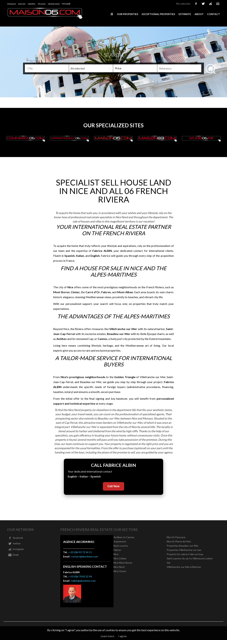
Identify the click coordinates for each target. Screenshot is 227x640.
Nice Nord (119, 566)
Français (11, 4)
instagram (210, 4)
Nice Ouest (120, 571)
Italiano (42, 4)
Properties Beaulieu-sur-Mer (182, 545)
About (199, 14)
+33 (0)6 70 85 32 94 (80, 576)
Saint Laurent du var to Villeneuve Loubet (190, 558)
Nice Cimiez (120, 558)
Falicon (117, 549)
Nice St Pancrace (176, 537)
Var (168, 562)
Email (218, 4)
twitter (203, 4)
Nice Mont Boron (123, 562)
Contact (213, 14)
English (22, 4)
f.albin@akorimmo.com (83, 580)
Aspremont (120, 541)
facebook (196, 4)
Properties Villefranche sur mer (184, 549)
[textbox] (52, 68)
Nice (116, 554)
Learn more (107, 636)
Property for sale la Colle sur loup (185, 554)
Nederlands (54, 4)
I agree (122, 636)
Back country (121, 545)
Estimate (185, 14)
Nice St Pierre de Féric (179, 541)
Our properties (127, 14)
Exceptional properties (158, 14)
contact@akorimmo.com (84, 556)
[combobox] (47, 68)
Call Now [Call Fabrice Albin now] (113, 486)
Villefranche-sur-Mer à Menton (184, 566)
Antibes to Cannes (124, 537)
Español (31, 4)
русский (66, 4)
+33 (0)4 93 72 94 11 (80, 552)
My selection (183, 3)
